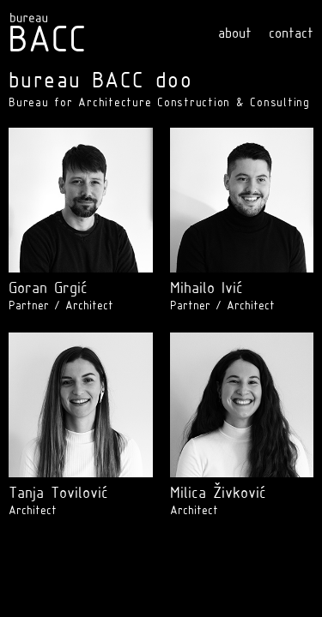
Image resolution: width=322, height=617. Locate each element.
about (235, 33)
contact (291, 33)
